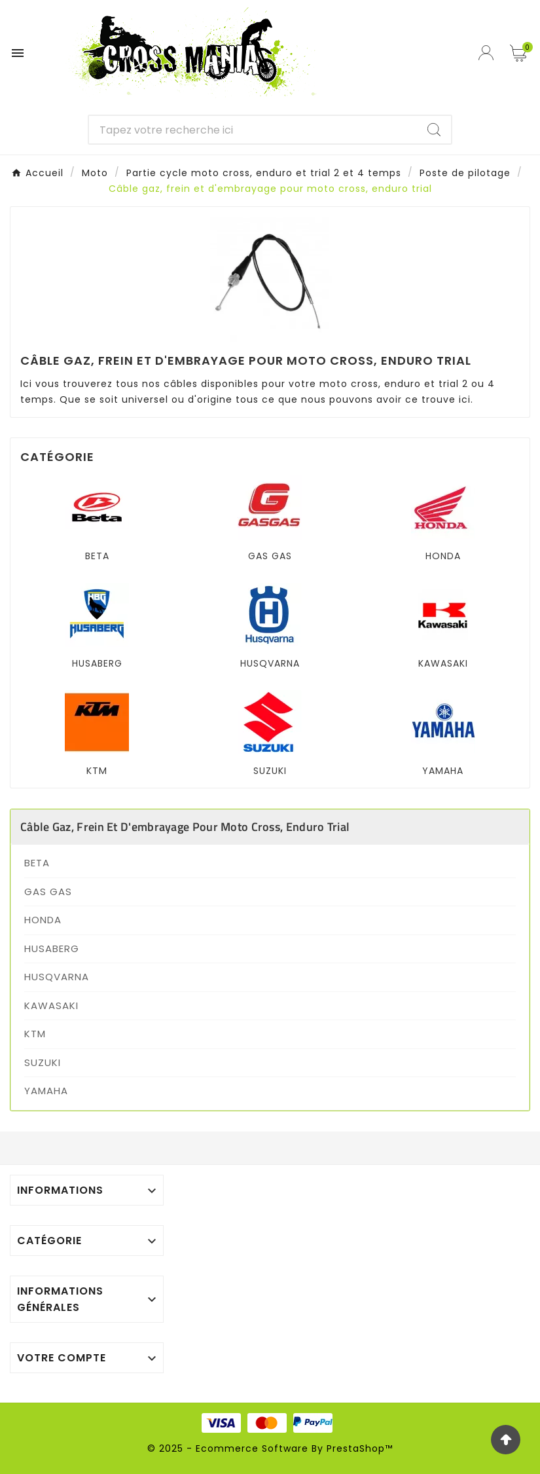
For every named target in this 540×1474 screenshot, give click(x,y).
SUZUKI (270, 770)
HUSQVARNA (270, 663)
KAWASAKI (443, 663)
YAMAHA (442, 770)
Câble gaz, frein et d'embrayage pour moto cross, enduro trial (185, 827)
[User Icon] (487, 52)
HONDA (443, 555)
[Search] (434, 129)
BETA (97, 555)
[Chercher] (253, 129)
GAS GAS (270, 555)
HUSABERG (97, 663)
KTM (96, 770)
